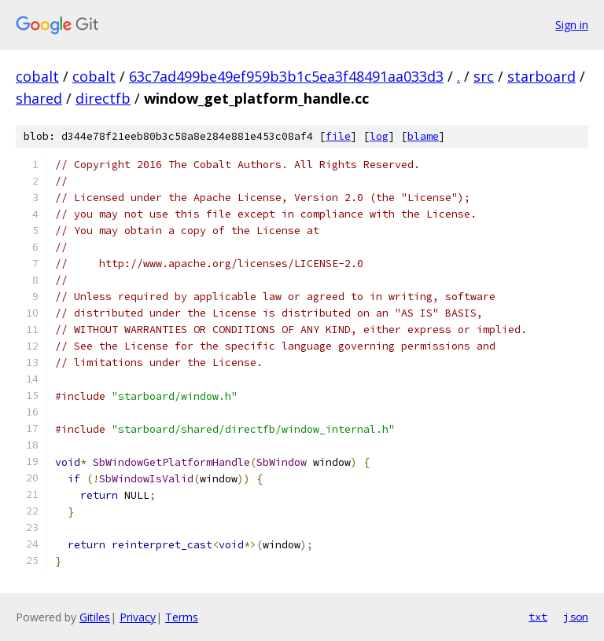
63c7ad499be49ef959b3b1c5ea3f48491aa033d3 (286, 76)
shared (39, 98)
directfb (103, 98)
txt (537, 617)
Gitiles (94, 617)
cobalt (37, 76)
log (379, 136)
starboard (541, 76)
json (575, 617)
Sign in (571, 24)
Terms (181, 617)
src (483, 76)
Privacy (138, 617)
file (338, 136)
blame (423, 136)
